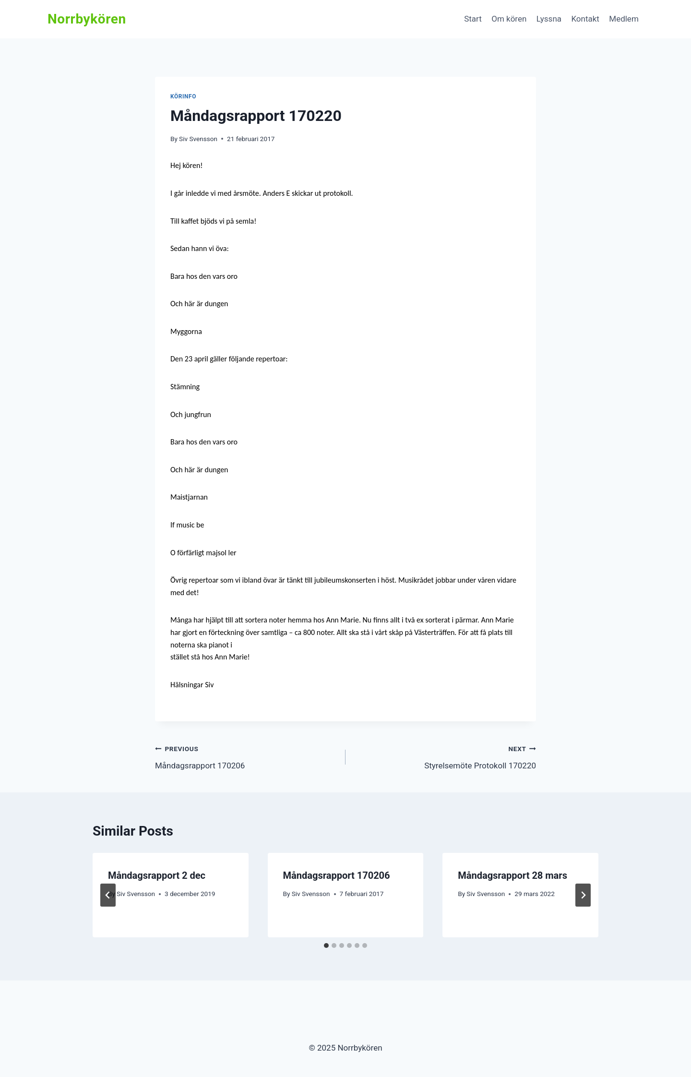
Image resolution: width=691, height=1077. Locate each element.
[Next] (583, 895)
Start (473, 19)
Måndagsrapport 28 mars (512, 875)
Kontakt (585, 19)
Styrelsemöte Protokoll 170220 (445, 756)
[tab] (326, 945)
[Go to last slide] (108, 895)
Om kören (508, 19)
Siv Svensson (198, 139)
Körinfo (183, 96)
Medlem (624, 19)
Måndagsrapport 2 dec (156, 875)
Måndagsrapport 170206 (246, 756)
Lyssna (548, 19)
